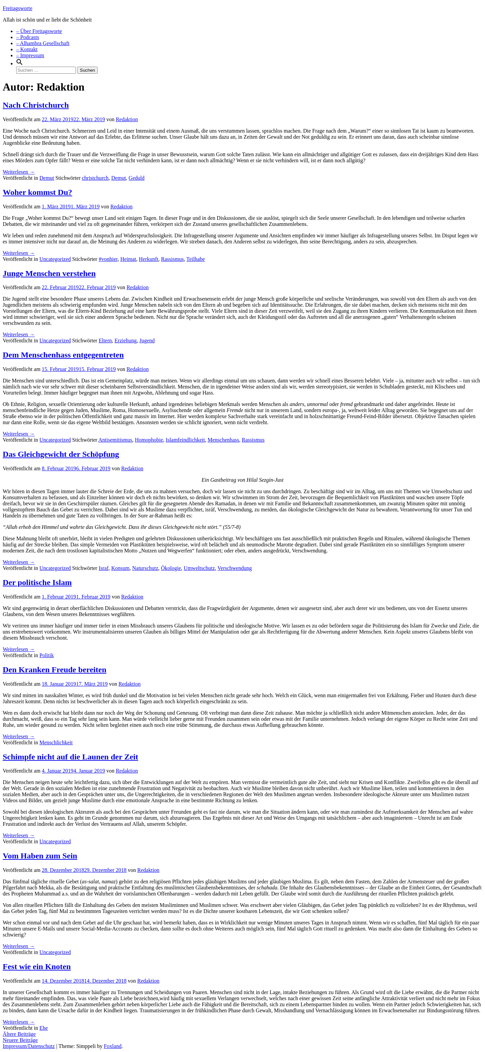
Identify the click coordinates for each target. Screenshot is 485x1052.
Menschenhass (223, 440)
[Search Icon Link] (19, 63)
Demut (46, 178)
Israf (103, 568)
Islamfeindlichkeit (185, 440)
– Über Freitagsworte (39, 31)
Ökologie (171, 568)
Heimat (128, 259)
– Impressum (30, 55)
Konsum (120, 568)
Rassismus (172, 259)
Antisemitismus (115, 440)
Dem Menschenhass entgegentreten (63, 354)
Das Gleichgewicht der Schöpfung (61, 454)
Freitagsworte (17, 8)
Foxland (112, 1046)
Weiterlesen (19, 172)
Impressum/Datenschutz (29, 1046)
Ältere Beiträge (19, 1034)
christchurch (95, 178)
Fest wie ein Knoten (37, 966)
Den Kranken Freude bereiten (54, 669)
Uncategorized (55, 259)
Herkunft (148, 259)
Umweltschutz (199, 568)
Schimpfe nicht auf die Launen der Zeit (70, 756)
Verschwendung (235, 568)
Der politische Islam (37, 582)
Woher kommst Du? (37, 192)
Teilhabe (195, 259)
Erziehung (126, 340)
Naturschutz (145, 568)
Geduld (136, 178)
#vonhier (108, 259)
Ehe (43, 1028)
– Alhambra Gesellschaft (42, 43)
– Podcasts (27, 37)
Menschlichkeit (56, 742)
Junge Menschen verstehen (49, 273)
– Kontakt (27, 49)
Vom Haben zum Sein (40, 855)
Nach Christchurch (36, 105)
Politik (46, 655)
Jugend (147, 340)
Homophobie (149, 440)
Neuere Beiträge (20, 1040)
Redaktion (127, 119)
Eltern (105, 340)
